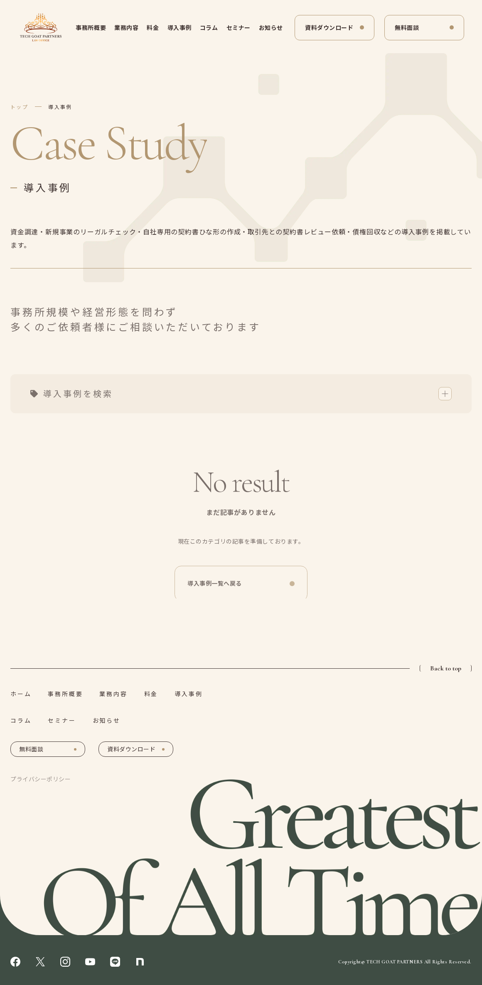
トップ (19, 106)
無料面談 (407, 27)
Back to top (445, 668)
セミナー (238, 27)
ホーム (20, 694)
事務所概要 (91, 27)
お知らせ (271, 27)
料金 (153, 27)
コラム (209, 27)
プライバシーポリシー (40, 779)
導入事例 (179, 27)
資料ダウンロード (329, 27)
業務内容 (126, 27)
